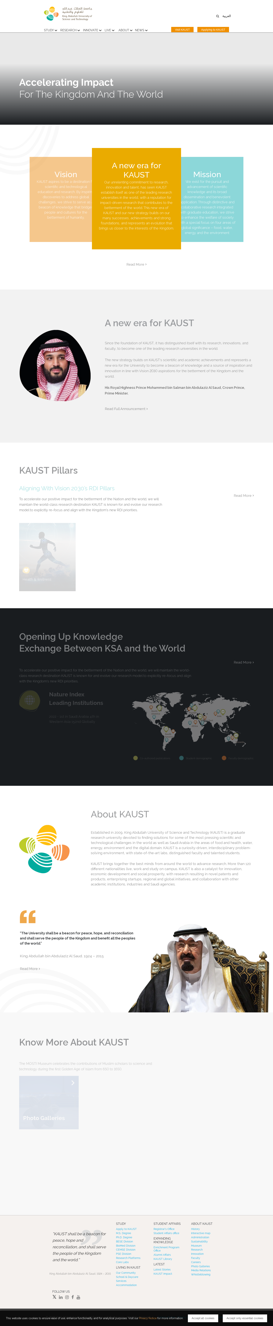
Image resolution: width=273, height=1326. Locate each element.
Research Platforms (128, 1257)
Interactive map (200, 1233)
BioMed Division (125, 1245)
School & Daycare (127, 1276)
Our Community (126, 1272)
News (141, 31)
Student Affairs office (166, 1233)
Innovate (92, 31)
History (195, 1229)
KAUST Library (163, 1258)
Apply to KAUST (126, 1229)
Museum (196, 1245)
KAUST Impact (163, 1273)
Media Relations (201, 1270)
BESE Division (124, 1241)
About (125, 31)
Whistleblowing (200, 1274)
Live (110, 31)
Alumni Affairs (162, 1254)
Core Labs (122, 1262)
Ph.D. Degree (124, 1237)
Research (70, 31)
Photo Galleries (200, 1266)
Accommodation (126, 1285)
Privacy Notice (148, 1318)
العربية (226, 16)
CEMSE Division (125, 1249)
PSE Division (123, 1253)
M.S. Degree (123, 1233)
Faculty (195, 1257)
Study (50, 31)
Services (121, 1280)
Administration (200, 1237)
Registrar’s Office (164, 1229)
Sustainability (199, 1241)
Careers (196, 1262)
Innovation (197, 1253)
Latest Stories (162, 1269)
